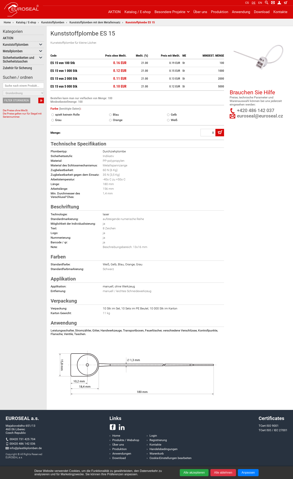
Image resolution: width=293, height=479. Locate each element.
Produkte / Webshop (125, 440)
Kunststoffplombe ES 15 (140, 22)
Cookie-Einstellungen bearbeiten (170, 458)
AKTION (8, 38)
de (253, 2)
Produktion (219, 12)
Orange (115, 120)
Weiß (172, 120)
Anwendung (241, 12)
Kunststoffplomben (52, 22)
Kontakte (280, 12)
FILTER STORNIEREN (16, 100)
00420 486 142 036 (22, 443)
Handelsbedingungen (163, 449)
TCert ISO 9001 (269, 425)
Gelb (172, 114)
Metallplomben (22, 51)
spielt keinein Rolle (65, 114)
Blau (114, 114)
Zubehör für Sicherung (17, 68)
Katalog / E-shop (26, 22)
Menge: (55, 132)
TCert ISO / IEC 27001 (273, 430)
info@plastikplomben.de (26, 448)
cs (247, 2)
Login (153, 435)
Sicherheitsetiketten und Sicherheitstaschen (22, 59)
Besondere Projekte (172, 12)
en (260, 2)
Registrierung (158, 440)
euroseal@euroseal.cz (260, 116)
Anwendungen (121, 453)
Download (262, 12)
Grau (56, 120)
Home (7, 22)
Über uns (200, 12)
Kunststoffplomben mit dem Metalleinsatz (95, 22)
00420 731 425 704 (22, 439)
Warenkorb (156, 453)
